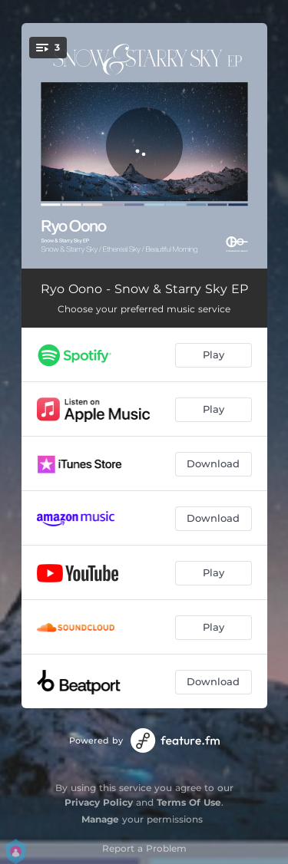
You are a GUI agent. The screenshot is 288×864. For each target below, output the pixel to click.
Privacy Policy (99, 802)
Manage (100, 819)
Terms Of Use (189, 802)
